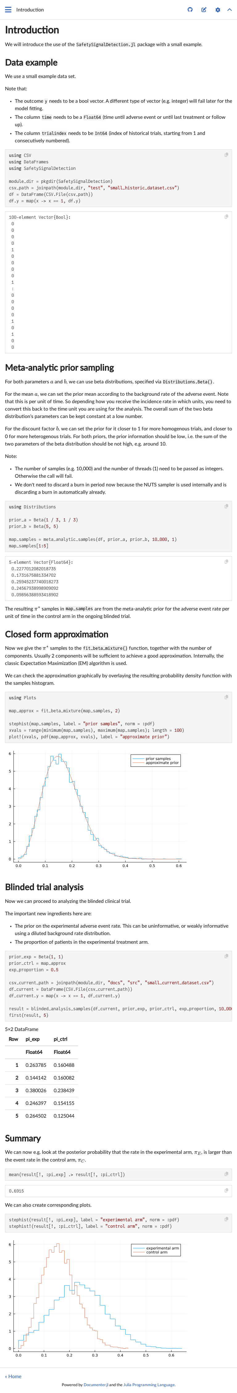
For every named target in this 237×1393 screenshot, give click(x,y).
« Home (13, 1376)
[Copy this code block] (227, 155)
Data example (31, 62)
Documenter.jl (96, 1385)
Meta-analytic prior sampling (59, 368)
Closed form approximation (56, 634)
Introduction (32, 30)
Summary (23, 1138)
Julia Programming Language (149, 1385)
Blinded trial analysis (44, 887)
